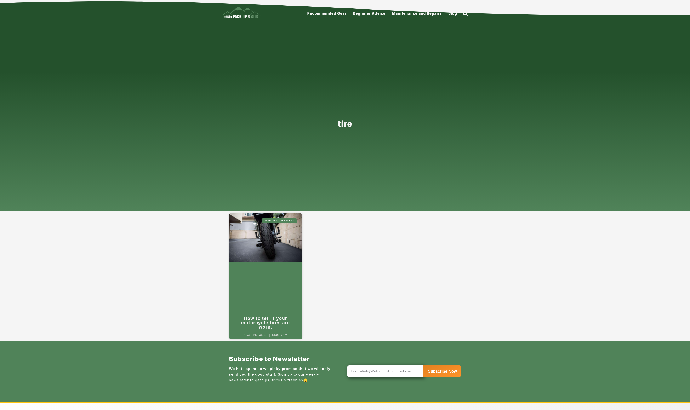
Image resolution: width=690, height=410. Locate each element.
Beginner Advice (369, 13)
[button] (465, 13)
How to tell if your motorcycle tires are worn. (265, 323)
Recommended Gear (327, 13)
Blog (452, 13)
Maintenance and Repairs (417, 13)
